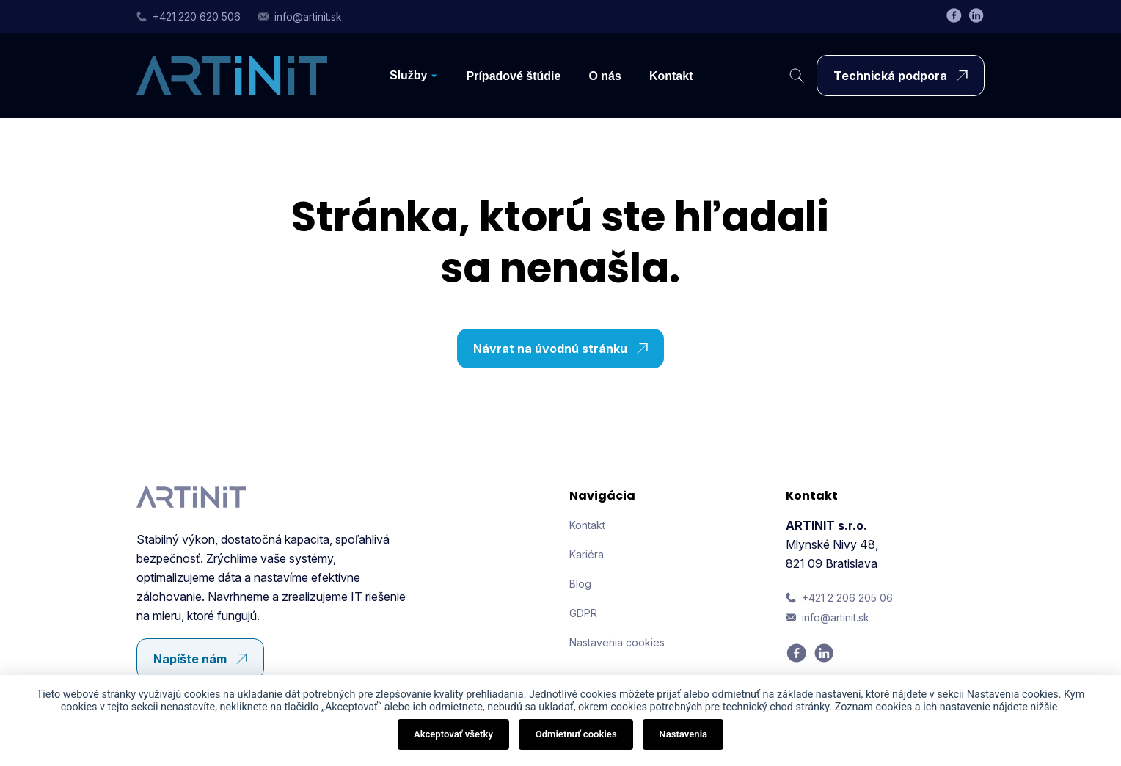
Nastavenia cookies (617, 642)
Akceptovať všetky (453, 734)
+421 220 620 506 (188, 16)
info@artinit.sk (300, 16)
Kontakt (671, 76)
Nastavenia (683, 734)
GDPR (583, 613)
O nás (604, 76)
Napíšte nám (204, 658)
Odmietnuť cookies (576, 734)
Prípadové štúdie (514, 76)
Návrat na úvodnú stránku (564, 348)
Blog (580, 583)
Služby (409, 75)
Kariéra (586, 554)
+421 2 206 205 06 (839, 597)
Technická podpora (904, 75)
